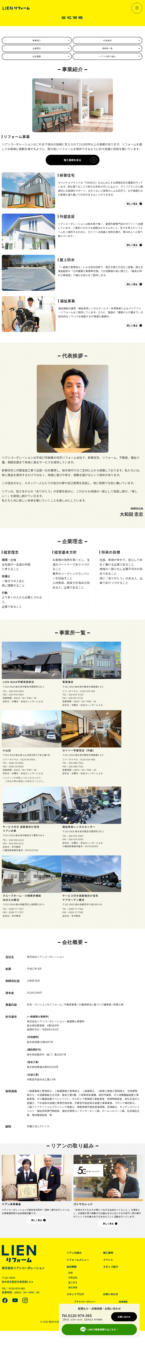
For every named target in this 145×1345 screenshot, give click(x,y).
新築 (70, 1274)
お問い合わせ (111, 1296)
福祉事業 (73, 1289)
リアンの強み (74, 1254)
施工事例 (108, 1254)
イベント (108, 1261)
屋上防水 (73, 1284)
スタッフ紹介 (111, 1268)
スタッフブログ (75, 1296)
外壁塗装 (73, 1279)
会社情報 (71, 1268)
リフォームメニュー (78, 1261)
